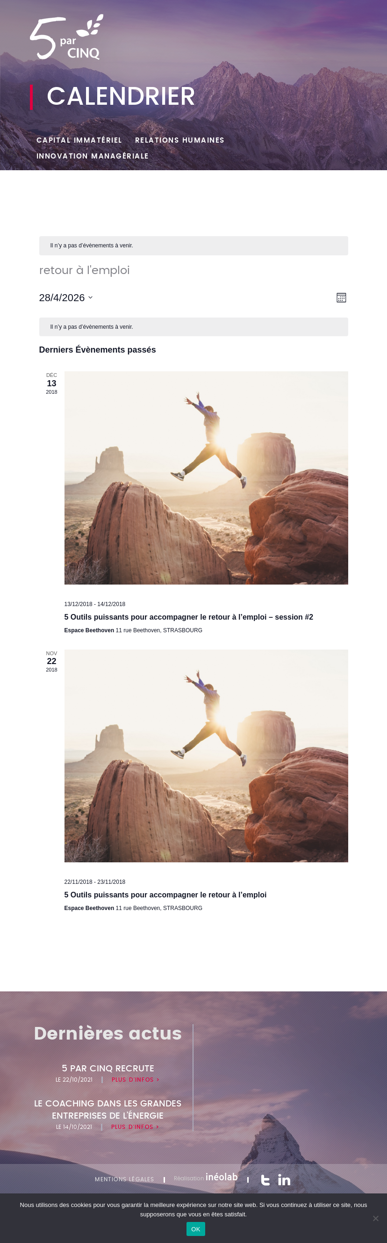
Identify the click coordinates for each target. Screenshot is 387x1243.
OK (195, 1229)
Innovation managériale (92, 156)
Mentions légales (124, 1179)
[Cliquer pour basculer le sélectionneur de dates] (66, 297)
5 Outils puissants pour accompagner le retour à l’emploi (165, 895)
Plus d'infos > (136, 1080)
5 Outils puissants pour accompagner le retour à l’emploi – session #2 (189, 617)
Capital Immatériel (79, 140)
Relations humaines (180, 140)
